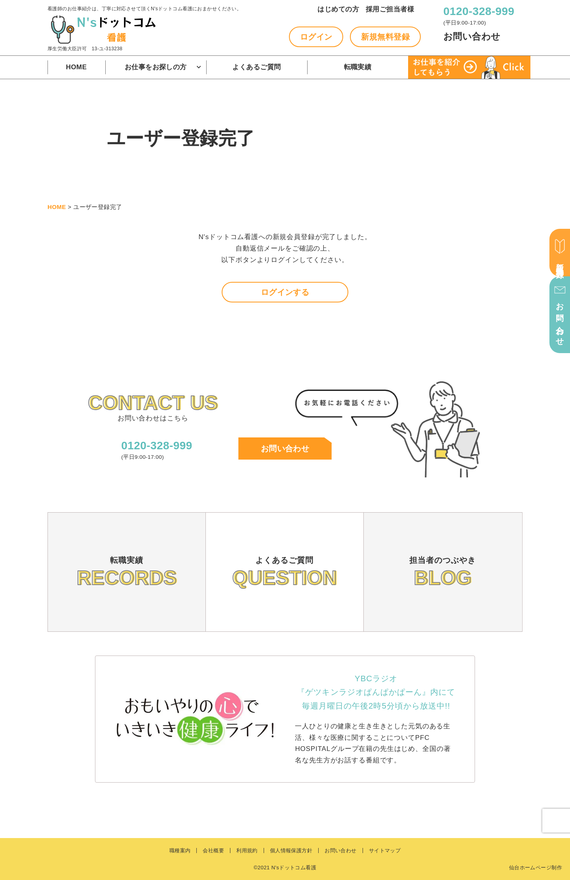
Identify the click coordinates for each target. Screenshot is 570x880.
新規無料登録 (385, 36)
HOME (76, 67)
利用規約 (247, 850)
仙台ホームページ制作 (535, 867)
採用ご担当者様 (390, 9)
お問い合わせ (472, 36)
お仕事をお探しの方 (156, 67)
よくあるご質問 (256, 67)
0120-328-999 (478, 11)
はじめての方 (338, 9)
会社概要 (213, 850)
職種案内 (180, 850)
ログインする (285, 292)
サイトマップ (385, 850)
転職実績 (358, 67)
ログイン (316, 36)
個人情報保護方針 (291, 850)
